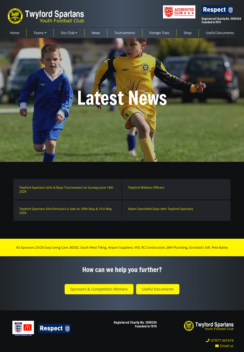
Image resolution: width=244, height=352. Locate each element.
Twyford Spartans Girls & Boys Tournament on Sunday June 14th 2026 (66, 189)
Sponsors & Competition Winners (99, 289)
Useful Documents (158, 289)
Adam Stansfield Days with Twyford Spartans (160, 209)
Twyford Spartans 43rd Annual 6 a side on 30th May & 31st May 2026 (65, 211)
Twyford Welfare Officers (146, 187)
